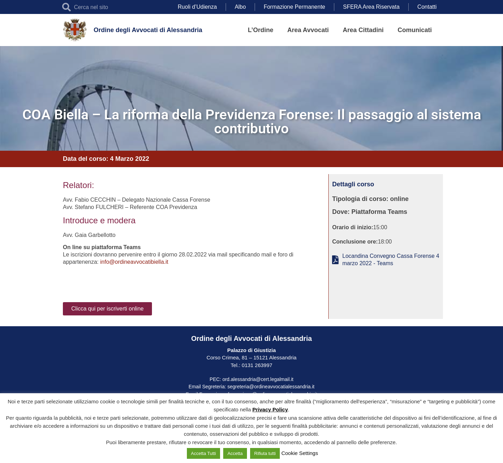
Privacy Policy (270, 409)
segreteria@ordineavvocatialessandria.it (270, 386)
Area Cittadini (363, 30)
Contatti (427, 7)
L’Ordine (261, 30)
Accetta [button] (234, 453)
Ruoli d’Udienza (197, 7)
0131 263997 (256, 365)
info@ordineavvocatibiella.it (134, 262)
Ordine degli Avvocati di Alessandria (148, 30)
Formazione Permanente (294, 7)
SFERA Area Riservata (371, 7)
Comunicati (415, 30)
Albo (240, 7)
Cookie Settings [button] (299, 453)
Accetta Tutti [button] (203, 453)
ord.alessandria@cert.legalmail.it (258, 379)
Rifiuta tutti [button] (265, 453)
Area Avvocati (308, 30)
